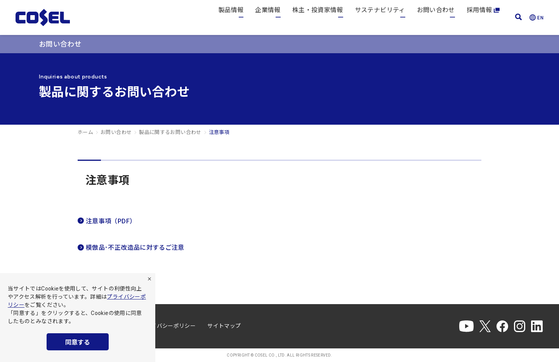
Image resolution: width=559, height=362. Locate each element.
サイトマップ (224, 326)
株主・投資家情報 (317, 17)
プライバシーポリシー (168, 326)
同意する (77, 342)
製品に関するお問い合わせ (170, 132)
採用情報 (483, 17)
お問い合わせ (436, 17)
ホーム (85, 132)
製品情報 (230, 17)
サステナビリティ (380, 17)
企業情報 (267, 17)
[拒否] (149, 279)
